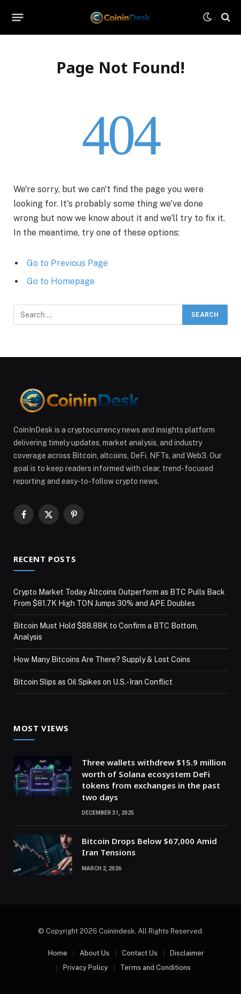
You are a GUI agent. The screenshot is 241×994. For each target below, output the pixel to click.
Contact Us (140, 953)
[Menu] (18, 17)
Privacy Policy (85, 967)
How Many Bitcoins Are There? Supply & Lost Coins (101, 659)
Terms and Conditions (155, 967)
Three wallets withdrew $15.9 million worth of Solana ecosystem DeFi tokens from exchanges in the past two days (154, 779)
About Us (95, 953)
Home (57, 953)
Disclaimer (187, 953)
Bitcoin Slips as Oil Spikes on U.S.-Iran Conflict (93, 682)
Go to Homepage (61, 281)
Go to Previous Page (67, 263)
